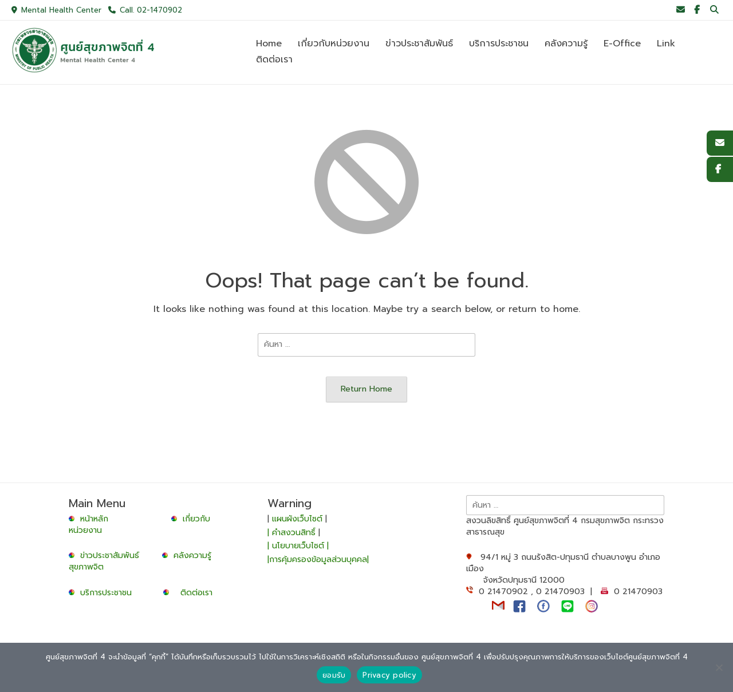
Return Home (366, 388)
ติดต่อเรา (196, 593)
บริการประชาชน (108, 593)
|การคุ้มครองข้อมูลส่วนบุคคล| (318, 559)
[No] (718, 667)
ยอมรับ (333, 675)
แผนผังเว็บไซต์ (297, 519)
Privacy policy (389, 675)
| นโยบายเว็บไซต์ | (298, 546)
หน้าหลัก (90, 519)
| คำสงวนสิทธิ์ (292, 533)
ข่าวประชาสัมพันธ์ (112, 555)
